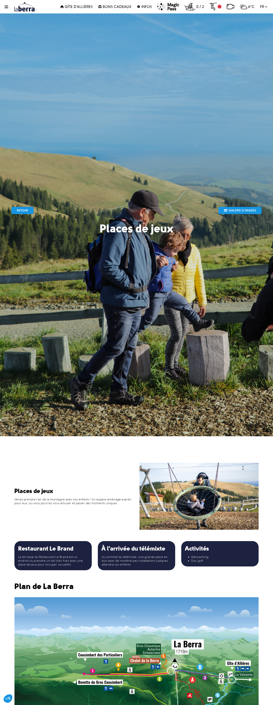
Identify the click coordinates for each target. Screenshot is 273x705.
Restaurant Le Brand (53, 557)
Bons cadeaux (114, 7)
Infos (144, 7)
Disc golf (197, 560)
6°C (247, 6)
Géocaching (199, 557)
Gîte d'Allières (76, 7)
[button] (8, 7)
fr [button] (263, 7)
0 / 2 (194, 6)
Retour (22, 210)
